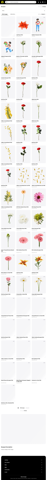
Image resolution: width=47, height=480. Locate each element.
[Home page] (18, 407)
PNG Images (5, 14)
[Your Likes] (40, 2)
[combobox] (23, 2)
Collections (12, 14)
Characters (33, 36)
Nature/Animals (18, 36)
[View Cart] (38, 2)
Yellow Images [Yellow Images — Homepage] (24, 476)
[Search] (35, 2)
